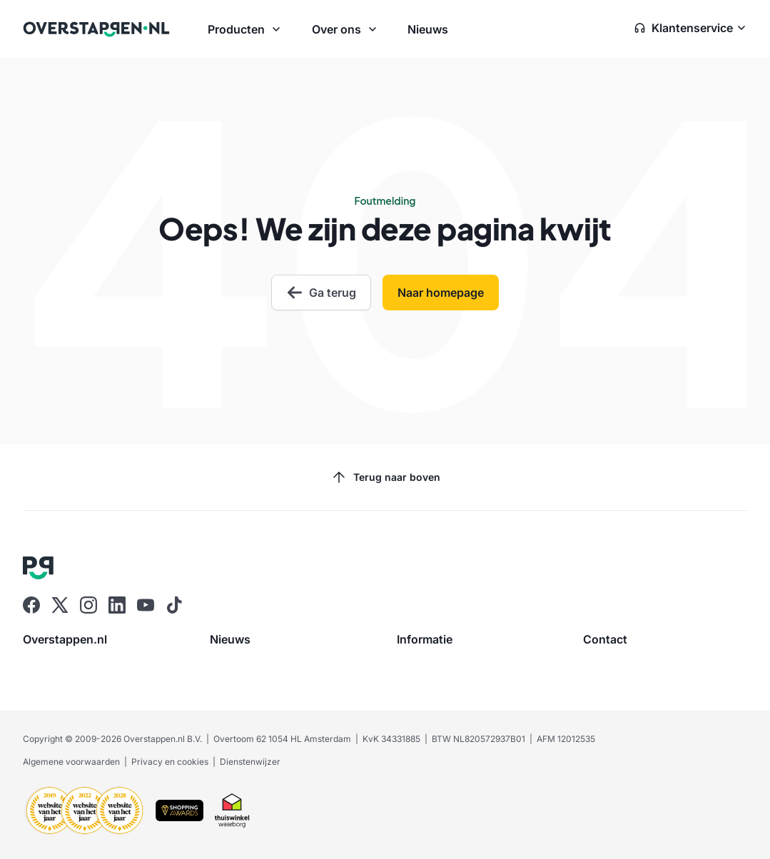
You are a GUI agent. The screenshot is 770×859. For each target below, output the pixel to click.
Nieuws (427, 29)
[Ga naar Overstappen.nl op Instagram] (88, 605)
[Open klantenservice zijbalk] (690, 29)
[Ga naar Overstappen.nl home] (96, 29)
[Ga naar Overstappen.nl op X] (60, 605)
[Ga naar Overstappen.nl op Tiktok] (174, 605)
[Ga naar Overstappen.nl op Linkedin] (117, 605)
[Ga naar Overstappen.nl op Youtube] (145, 605)
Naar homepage (440, 292)
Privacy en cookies (169, 761)
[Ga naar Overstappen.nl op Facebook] (31, 605)
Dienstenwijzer (250, 761)
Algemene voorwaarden (71, 761)
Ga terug (321, 292)
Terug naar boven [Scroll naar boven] (385, 477)
